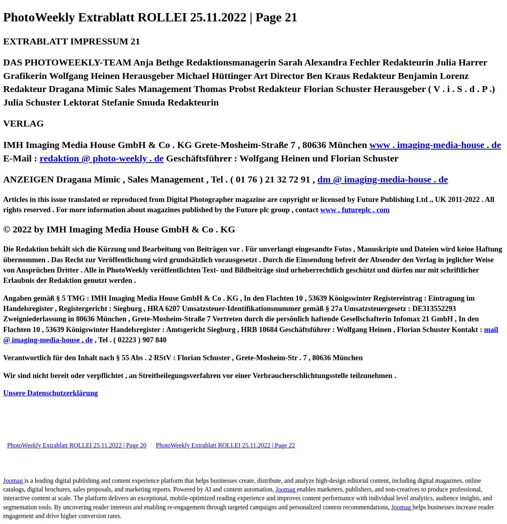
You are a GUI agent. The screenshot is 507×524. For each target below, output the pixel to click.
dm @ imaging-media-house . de (382, 179)
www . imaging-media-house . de (435, 145)
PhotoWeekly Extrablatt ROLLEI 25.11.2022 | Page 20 (76, 445)
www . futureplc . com (354, 209)
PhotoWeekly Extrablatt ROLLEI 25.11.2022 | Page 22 (225, 445)
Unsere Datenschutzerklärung (50, 393)
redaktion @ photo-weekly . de (102, 158)
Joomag (14, 480)
